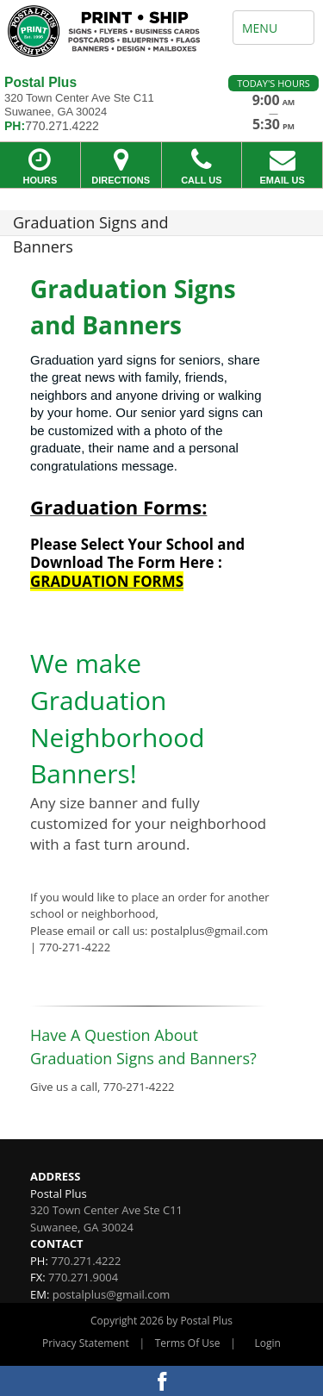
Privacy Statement (85, 1343)
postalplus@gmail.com (112, 1294)
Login (268, 1343)
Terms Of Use (188, 1343)
